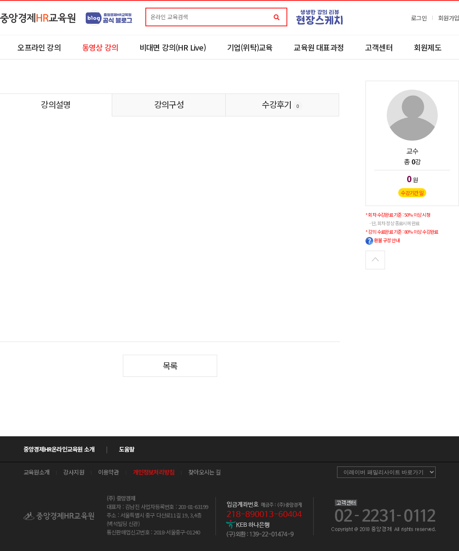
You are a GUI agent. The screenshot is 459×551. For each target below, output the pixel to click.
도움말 (127, 449)
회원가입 (448, 18)
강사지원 (73, 472)
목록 (170, 365)
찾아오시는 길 (204, 472)
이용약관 (108, 472)
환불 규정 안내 (383, 240)
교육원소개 (36, 472)
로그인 (419, 18)
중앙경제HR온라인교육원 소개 (58, 449)
